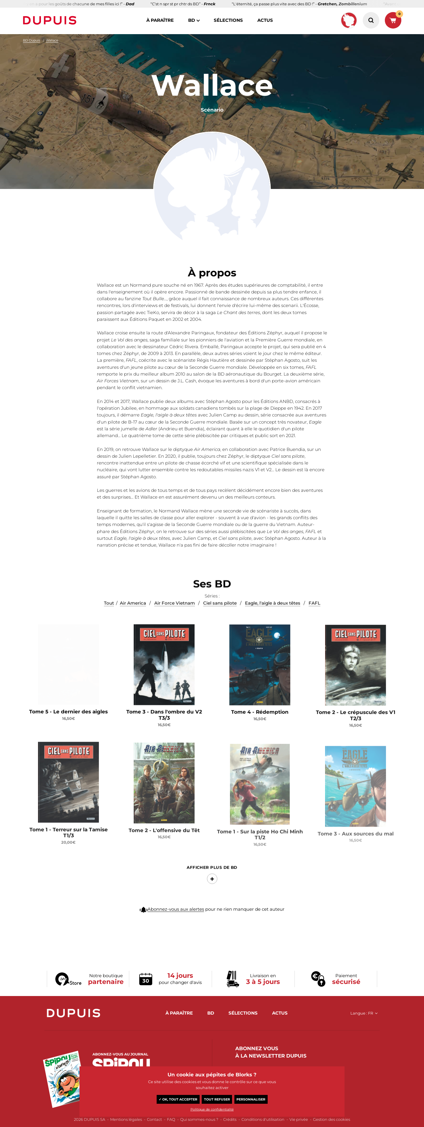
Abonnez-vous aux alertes (176, 916)
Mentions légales (126, 1119)
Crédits (229, 1119)
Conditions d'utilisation (262, 1119)
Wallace (52, 40)
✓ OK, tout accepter (178, 1099)
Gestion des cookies (331, 1119)
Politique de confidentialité (212, 1109)
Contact (154, 1119)
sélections (228, 20)
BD (191, 20)
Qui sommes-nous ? (199, 1119)
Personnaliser (250, 1099)
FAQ (171, 1119)
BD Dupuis (31, 40)
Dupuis (51, 20)
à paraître (160, 20)
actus (265, 20)
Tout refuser (217, 1099)
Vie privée (298, 1119)
